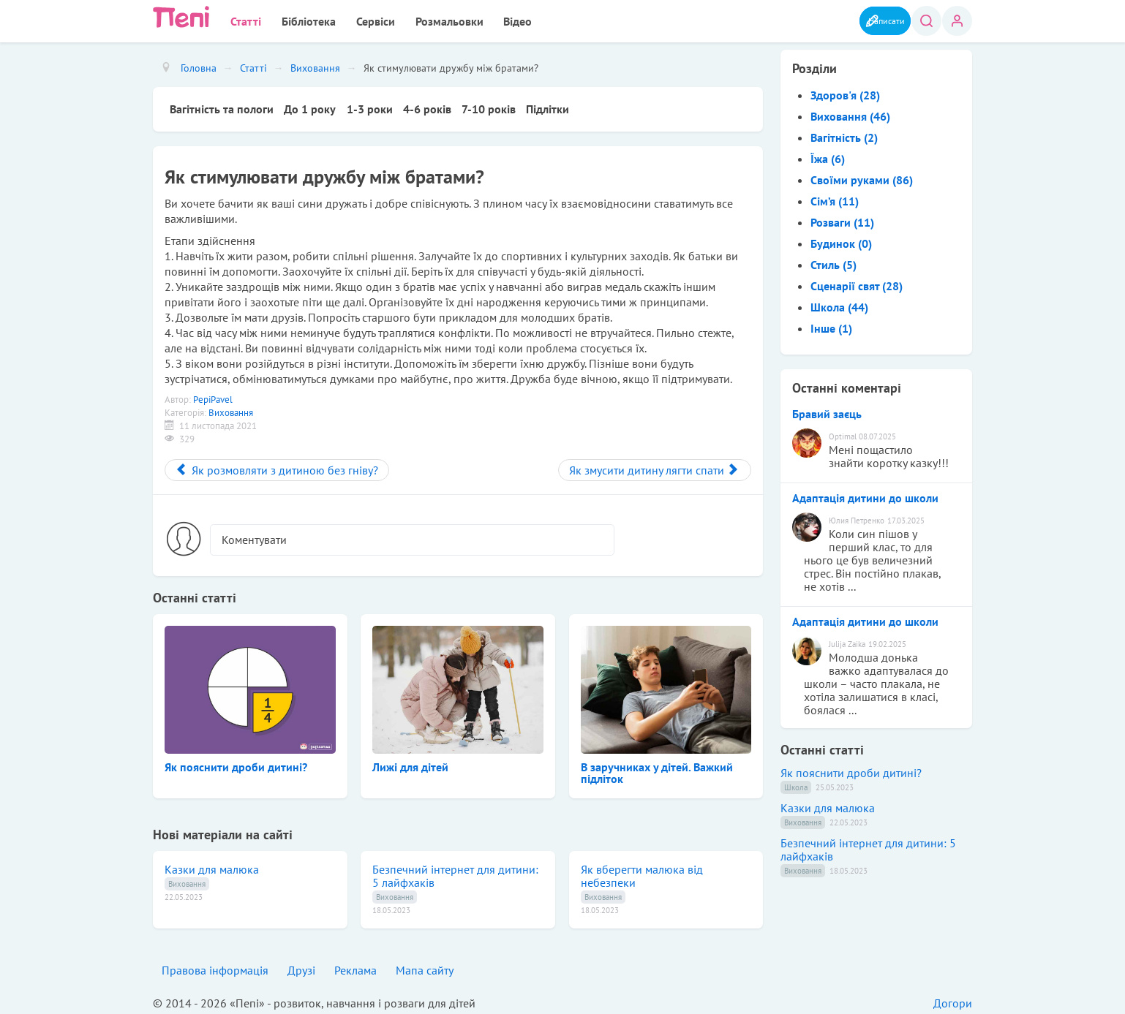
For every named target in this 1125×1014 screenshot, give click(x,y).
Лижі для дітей (410, 763)
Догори (952, 999)
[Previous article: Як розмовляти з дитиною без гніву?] (277, 466)
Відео (478, 19)
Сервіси (353, 19)
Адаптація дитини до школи (865, 495)
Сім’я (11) (834, 198)
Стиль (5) (833, 261)
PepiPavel (213, 396)
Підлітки (554, 106)
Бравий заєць (827, 411)
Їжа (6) (827, 155)
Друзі (301, 966)
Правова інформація (215, 966)
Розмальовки (418, 19)
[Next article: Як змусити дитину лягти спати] (654, 466)
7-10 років (494, 106)
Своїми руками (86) (861, 177)
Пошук (923, 21)
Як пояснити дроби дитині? (236, 763)
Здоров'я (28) (845, 92)
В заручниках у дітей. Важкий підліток (657, 769)
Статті (240, 19)
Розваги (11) (842, 219)
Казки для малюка (212, 865)
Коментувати (254, 536)
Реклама (355, 966)
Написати (869, 19)
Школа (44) (839, 304)
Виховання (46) (850, 113)
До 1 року (311, 106)
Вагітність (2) (844, 134)
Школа (796, 784)
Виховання (230, 409)
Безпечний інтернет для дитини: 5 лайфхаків (455, 872)
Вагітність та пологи (222, 106)
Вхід (957, 21)
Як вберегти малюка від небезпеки (642, 872)
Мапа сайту (425, 966)
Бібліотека (295, 19)
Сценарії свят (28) (856, 283)
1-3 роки (372, 106)
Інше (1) (831, 325)
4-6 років (431, 106)
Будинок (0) (841, 240)
